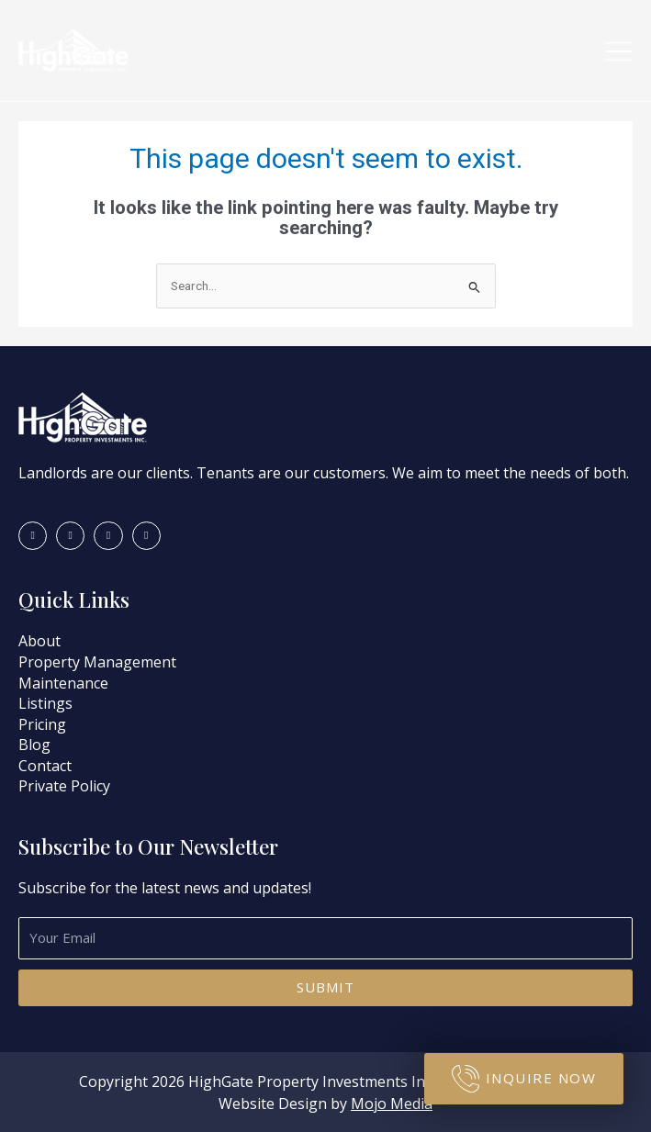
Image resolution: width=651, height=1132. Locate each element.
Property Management (97, 662)
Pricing (42, 724)
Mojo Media (391, 1103)
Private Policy (64, 786)
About (41, 641)
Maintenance (63, 683)
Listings (45, 703)
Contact (45, 766)
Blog (34, 744)
